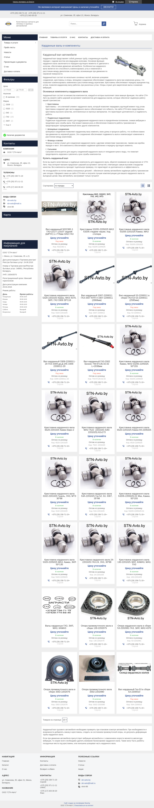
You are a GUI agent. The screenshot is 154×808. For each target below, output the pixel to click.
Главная (43, 37)
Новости (7, 52)
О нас (72, 37)
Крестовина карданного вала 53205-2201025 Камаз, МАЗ (134, 230)
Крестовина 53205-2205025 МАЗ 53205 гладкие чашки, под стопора (97, 231)
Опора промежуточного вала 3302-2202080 (97, 690)
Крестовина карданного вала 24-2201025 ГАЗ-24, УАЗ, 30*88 (97, 561)
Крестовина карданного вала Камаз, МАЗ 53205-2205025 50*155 (134, 363)
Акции (80, 769)
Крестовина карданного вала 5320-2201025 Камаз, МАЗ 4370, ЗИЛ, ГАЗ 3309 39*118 (59, 297)
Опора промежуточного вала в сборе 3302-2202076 (59, 690)
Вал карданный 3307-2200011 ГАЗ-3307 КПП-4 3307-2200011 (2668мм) (97, 297)
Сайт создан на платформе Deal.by (77, 803)
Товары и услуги (58, 37)
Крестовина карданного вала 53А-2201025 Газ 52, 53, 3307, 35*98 (96, 496)
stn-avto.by (11, 200)
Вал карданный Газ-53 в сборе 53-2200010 (134, 690)
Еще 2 (8, 125)
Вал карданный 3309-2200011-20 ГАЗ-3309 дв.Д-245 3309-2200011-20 (59, 363)
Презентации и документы (15, 62)
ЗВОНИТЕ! (108, 7)
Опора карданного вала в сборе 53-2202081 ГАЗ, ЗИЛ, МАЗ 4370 (134, 627)
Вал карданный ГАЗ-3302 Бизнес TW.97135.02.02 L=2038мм (97, 363)
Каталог (5, 765)
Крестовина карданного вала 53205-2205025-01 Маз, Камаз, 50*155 (134, 496)
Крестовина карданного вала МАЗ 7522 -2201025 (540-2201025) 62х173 (97, 430)
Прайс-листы (9, 47)
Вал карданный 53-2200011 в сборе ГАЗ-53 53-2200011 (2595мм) (134, 297)
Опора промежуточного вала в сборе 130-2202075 (97, 627)
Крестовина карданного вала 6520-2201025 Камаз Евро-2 (59, 428)
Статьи (7, 57)
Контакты (83, 37)
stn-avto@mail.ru (14, 203)
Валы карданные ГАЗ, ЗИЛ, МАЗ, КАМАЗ (59, 627)
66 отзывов (119, 2)
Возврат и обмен (47, 769)
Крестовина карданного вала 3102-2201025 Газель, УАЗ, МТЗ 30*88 (59, 496)
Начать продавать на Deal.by (23, 2)
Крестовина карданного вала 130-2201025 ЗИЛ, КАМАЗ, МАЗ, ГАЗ (134, 562)
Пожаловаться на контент (83, 805)
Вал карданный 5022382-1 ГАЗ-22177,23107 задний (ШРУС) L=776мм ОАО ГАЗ (59, 231)
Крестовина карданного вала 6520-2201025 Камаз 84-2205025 (134, 428)
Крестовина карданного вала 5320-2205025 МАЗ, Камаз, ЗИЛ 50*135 (59, 562)
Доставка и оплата (100, 37)
